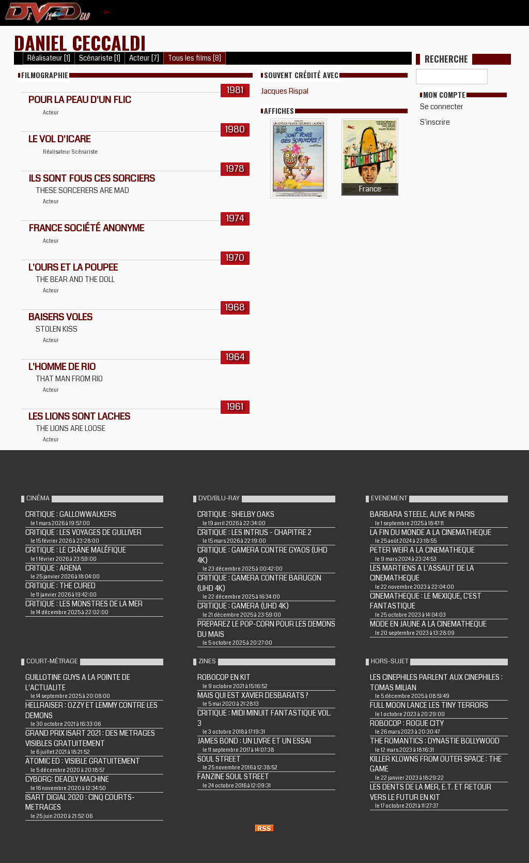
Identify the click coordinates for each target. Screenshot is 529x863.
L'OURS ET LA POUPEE (73, 267)
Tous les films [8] (194, 58)
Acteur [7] (144, 58)
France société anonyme (86, 228)
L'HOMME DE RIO (62, 367)
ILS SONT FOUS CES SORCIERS (91, 178)
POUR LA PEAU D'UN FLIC (79, 100)
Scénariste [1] (99, 58)
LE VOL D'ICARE (59, 139)
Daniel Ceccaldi (80, 42)
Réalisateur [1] (48, 58)
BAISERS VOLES (60, 317)
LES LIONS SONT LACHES (79, 416)
